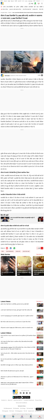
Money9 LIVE (38, 411)
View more (39, 301)
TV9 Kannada (29, 408)
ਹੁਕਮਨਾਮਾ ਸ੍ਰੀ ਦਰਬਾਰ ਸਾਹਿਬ (15, 9)
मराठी (16, 1)
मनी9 (34, 1)
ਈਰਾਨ (3, 251)
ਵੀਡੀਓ (41, 6)
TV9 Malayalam (19, 411)
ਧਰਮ (38, 6)
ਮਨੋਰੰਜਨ (26, 6)
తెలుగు (12, 1)
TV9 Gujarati (5, 411)
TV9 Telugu (23, 408)
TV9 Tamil (11, 411)
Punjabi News (4, 12)
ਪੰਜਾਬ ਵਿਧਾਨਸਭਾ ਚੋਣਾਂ (27, 9)
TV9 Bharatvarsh (8, 408)
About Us (10, 400)
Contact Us (4, 400)
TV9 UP (25, 411)
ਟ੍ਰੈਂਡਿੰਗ (21, 6)
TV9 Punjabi (7, 75)
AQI (32, 3)
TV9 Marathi (16, 408)
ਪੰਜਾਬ (4, 6)
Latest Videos (6, 333)
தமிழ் (26, 1)
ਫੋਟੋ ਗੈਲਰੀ (31, 6)
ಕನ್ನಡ (9, 1)
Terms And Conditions (21, 402)
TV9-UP (38, 1)
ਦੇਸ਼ (14, 6)
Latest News (5, 301)
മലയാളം (30, 1)
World (9, 12)
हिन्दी (2, 1)
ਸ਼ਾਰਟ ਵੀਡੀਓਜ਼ (10, 6)
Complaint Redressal (29, 400)
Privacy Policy (38, 400)
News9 (5, 1)
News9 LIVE (31, 411)
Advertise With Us (17, 400)
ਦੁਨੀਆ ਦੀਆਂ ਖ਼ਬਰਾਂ (26, 251)
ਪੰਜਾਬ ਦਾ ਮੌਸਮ (5, 9)
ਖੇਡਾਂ (35, 6)
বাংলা (23, 1)
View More (39, 254)
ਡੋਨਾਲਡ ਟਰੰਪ (35, 9)
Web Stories (5, 254)
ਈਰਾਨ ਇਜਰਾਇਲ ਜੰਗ (9, 251)
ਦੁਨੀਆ (17, 6)
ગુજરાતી (19, 1)
